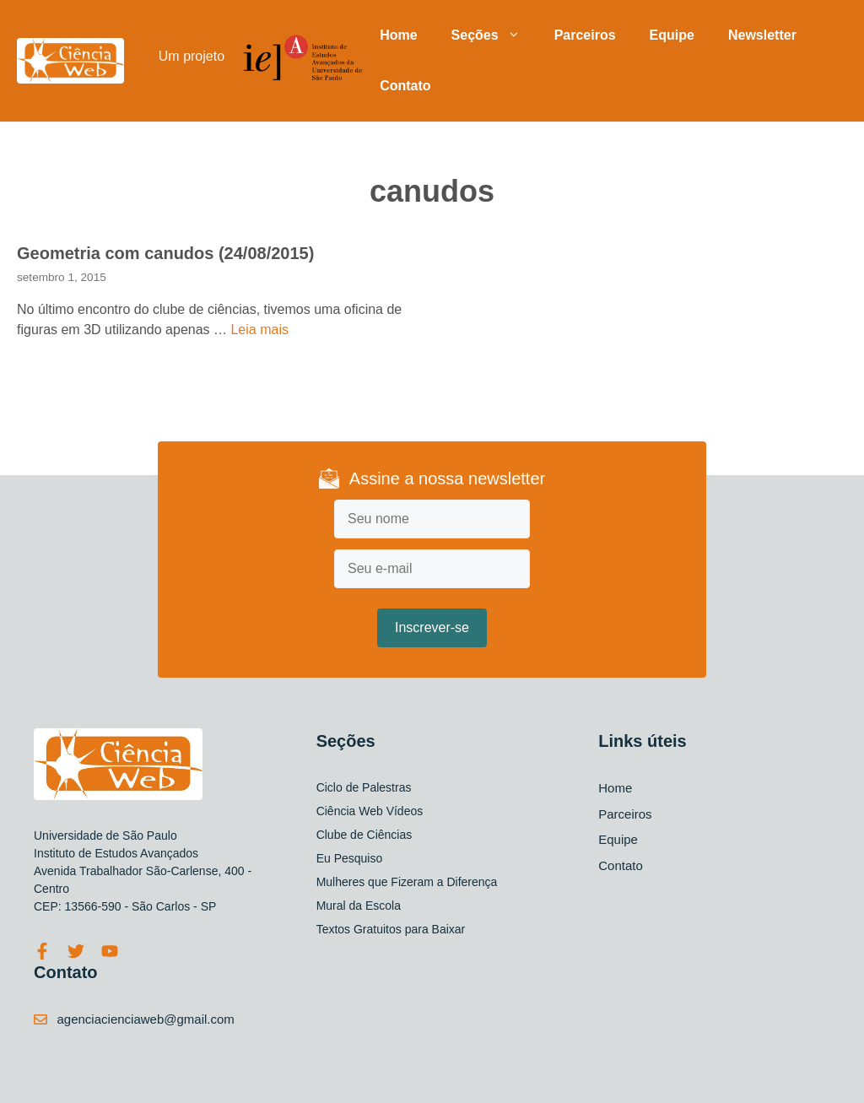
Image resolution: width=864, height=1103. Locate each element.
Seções (494, 35)
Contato (405, 85)
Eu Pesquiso (349, 858)
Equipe (672, 35)
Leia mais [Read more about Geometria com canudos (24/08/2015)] (259, 329)
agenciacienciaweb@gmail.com (146, 1019)
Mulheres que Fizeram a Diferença (407, 882)
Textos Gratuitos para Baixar (391, 929)
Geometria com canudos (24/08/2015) (165, 253)
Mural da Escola (358, 905)
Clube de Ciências (364, 834)
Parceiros (585, 35)
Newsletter (762, 35)
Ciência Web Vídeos (370, 811)
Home (398, 35)
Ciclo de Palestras (364, 787)
